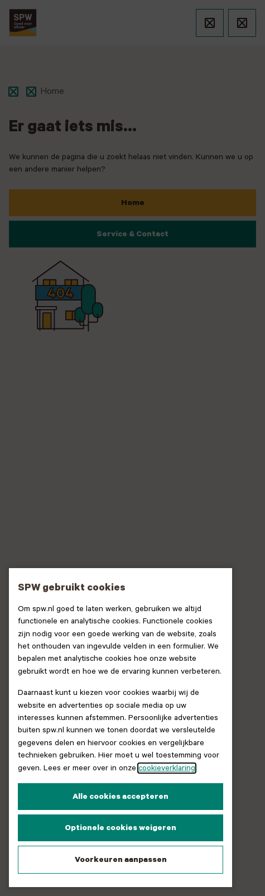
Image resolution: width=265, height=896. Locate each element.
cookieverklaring (166, 768)
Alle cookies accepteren (120, 796)
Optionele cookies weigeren (120, 827)
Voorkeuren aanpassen (121, 859)
